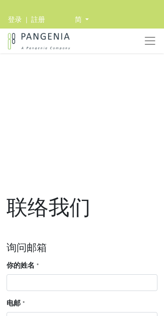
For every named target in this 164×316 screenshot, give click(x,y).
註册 (38, 19)
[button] (82, 19)
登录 (15, 19)
